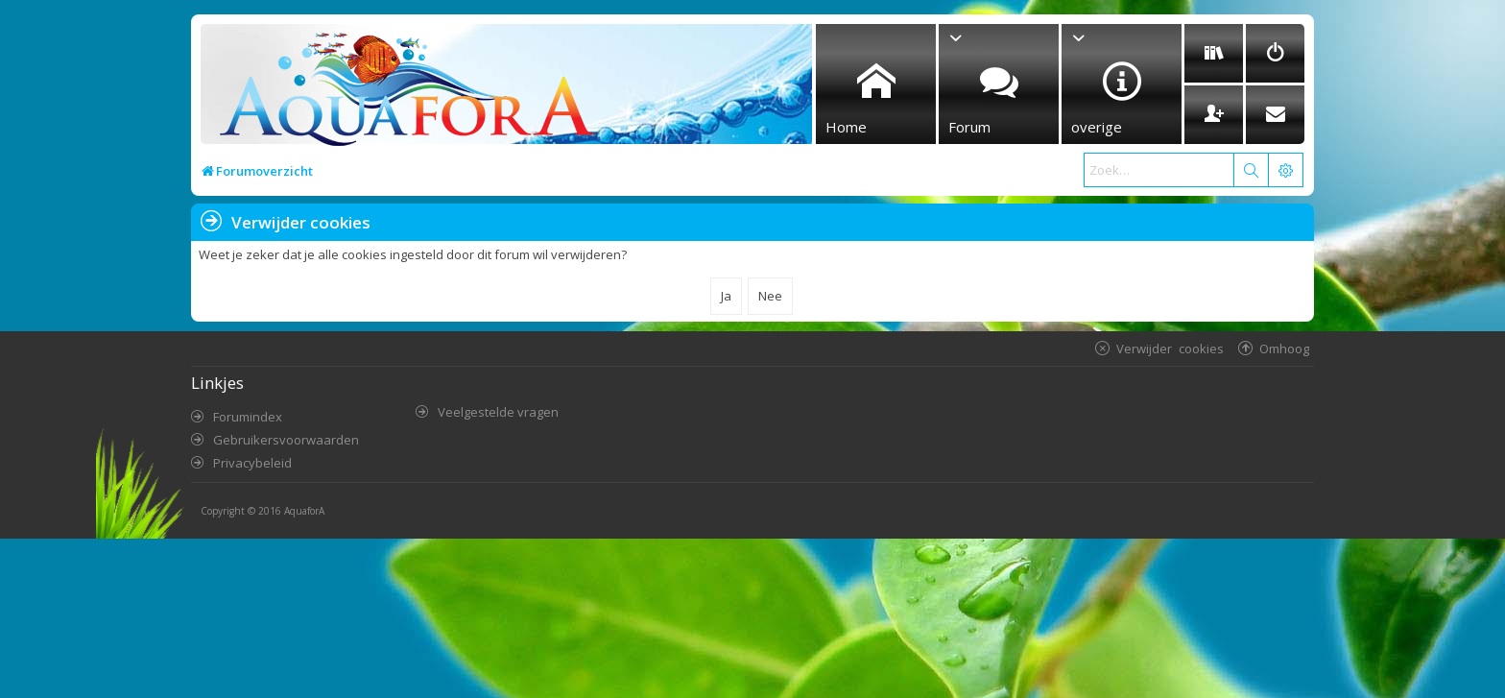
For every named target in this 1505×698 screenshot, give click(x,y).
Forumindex (247, 416)
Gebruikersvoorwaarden (286, 439)
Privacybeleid (252, 462)
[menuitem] (1213, 53)
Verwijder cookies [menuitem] (1170, 348)
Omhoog (1284, 348)
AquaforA (304, 510)
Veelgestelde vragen (498, 412)
